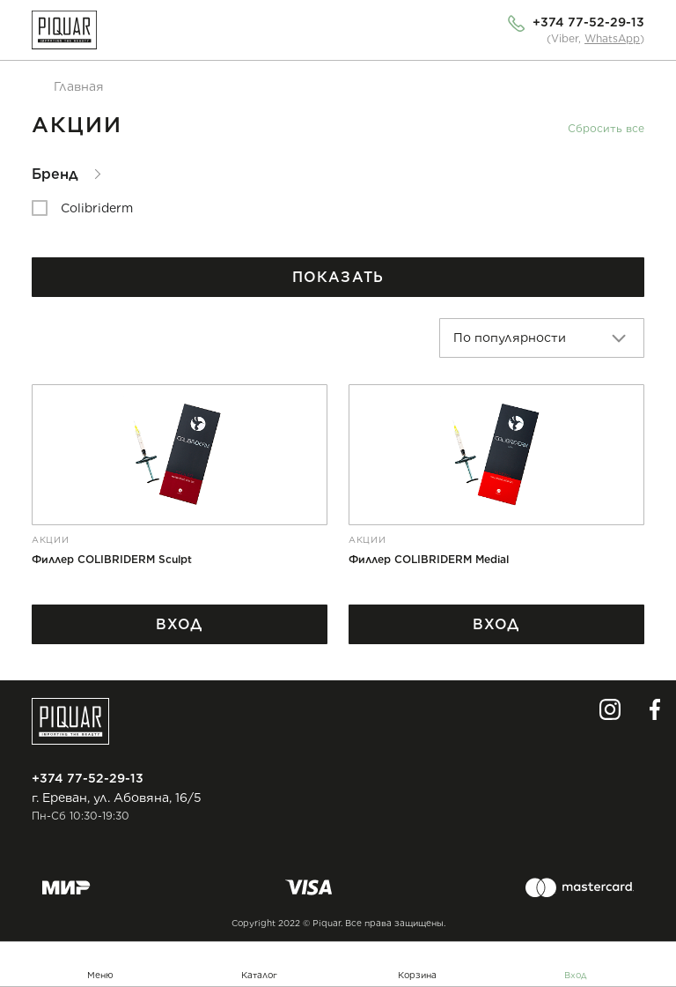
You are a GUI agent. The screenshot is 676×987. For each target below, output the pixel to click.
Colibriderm (97, 208)
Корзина (417, 974)
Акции (51, 539)
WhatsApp (612, 38)
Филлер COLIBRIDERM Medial (429, 559)
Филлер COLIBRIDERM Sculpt (112, 559)
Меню (100, 974)
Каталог (259, 974)
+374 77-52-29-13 (588, 22)
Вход (575, 974)
